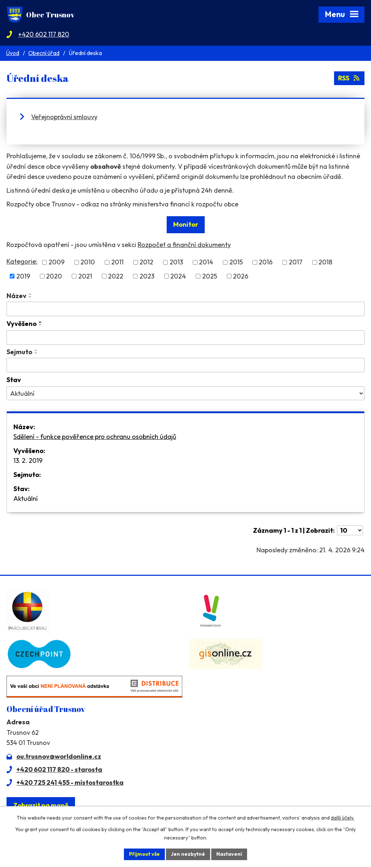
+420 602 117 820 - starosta (59, 769)
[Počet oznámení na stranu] (350, 530)
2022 (115, 276)
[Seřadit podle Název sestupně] (30, 297)
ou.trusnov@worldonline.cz (58, 756)
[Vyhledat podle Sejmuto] (185, 365)
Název (16, 296)
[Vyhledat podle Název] (185, 309)
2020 (54, 276)
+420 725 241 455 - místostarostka (70, 782)
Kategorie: (22, 261)
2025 (209, 276)
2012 (146, 262)
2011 (117, 262)
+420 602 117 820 (43, 34)
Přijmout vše (144, 854)
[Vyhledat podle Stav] (185, 393)
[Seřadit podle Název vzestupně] (30, 294)
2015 (236, 262)
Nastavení (229, 854)
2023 (146, 276)
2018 (325, 262)
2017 (296, 262)
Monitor (185, 224)
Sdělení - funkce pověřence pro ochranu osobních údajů (94, 436)
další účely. (342, 817)
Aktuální (25, 498)
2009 (56, 262)
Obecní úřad (43, 52)
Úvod (12, 52)
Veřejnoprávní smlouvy (64, 117)
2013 (176, 262)
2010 (87, 262)
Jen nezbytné (188, 854)
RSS (349, 78)
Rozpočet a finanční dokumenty (184, 244)
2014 (206, 262)
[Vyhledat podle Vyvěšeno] (185, 337)
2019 (23, 276)
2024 (178, 276)
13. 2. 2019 (27, 460)
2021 (85, 276)
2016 (265, 262)
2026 (240, 276)
